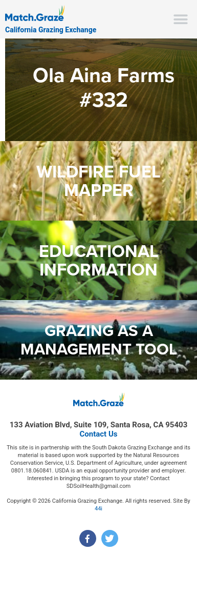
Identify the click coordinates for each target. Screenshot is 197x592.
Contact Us (98, 434)
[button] (180, 19)
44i (98, 508)
